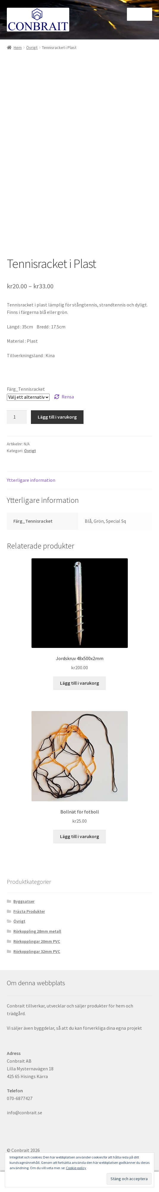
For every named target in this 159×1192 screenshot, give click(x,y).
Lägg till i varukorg (57, 417)
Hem (18, 47)
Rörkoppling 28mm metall (37, 931)
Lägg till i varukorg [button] (79, 683)
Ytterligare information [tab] (31, 480)
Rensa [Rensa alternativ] (68, 397)
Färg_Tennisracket (26, 389)
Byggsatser (23, 901)
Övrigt (31, 47)
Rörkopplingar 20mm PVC (36, 941)
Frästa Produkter (29, 911)
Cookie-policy (76, 1168)
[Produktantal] (17, 417)
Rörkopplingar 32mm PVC (36, 951)
